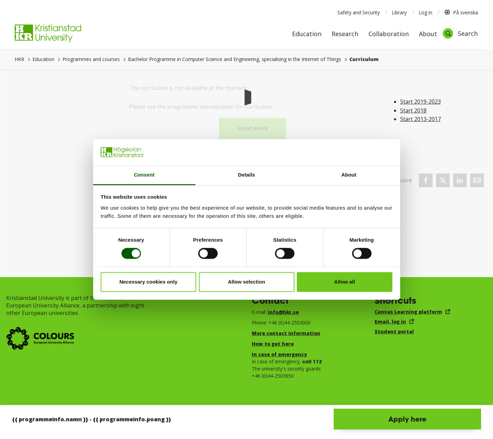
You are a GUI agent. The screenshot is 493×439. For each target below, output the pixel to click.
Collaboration (388, 34)
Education (306, 34)
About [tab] (349, 175)
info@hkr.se (283, 312)
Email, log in (390, 321)
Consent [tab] (144, 175)
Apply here (407, 418)
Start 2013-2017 (420, 119)
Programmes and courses (91, 59)
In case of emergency (279, 354)
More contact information (286, 333)
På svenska (461, 12)
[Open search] (460, 33)
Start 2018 (413, 110)
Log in (425, 12)
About (428, 34)
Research (345, 34)
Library (399, 12)
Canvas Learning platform (408, 311)
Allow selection (246, 282)
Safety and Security (358, 12)
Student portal (394, 331)
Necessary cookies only (148, 282)
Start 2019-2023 (420, 101)
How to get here (273, 343)
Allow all (344, 282)
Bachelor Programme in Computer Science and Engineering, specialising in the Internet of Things (234, 59)
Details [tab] (246, 175)
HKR (19, 59)
